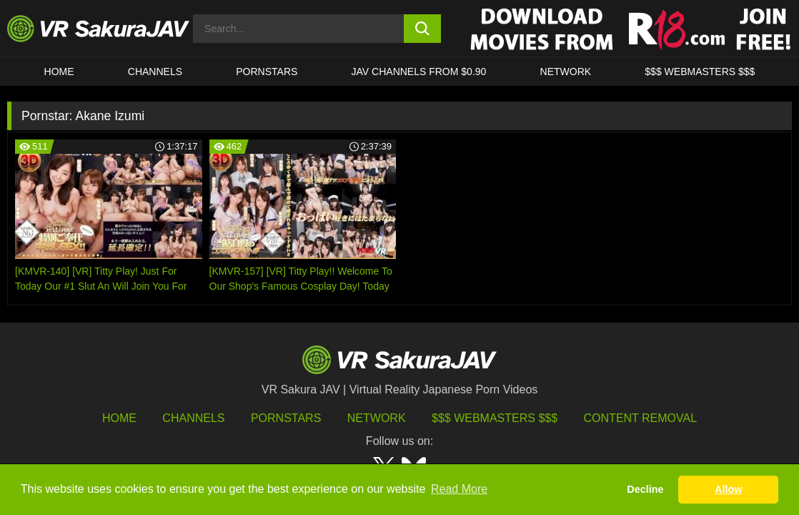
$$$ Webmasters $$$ (494, 418)
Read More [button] (459, 489)
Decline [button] (645, 489)
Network (566, 71)
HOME (59, 71)
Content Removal (641, 418)
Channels (155, 71)
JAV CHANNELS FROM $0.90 (419, 71)
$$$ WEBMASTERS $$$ (700, 71)
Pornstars (266, 71)
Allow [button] (728, 489)
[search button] (422, 28)
